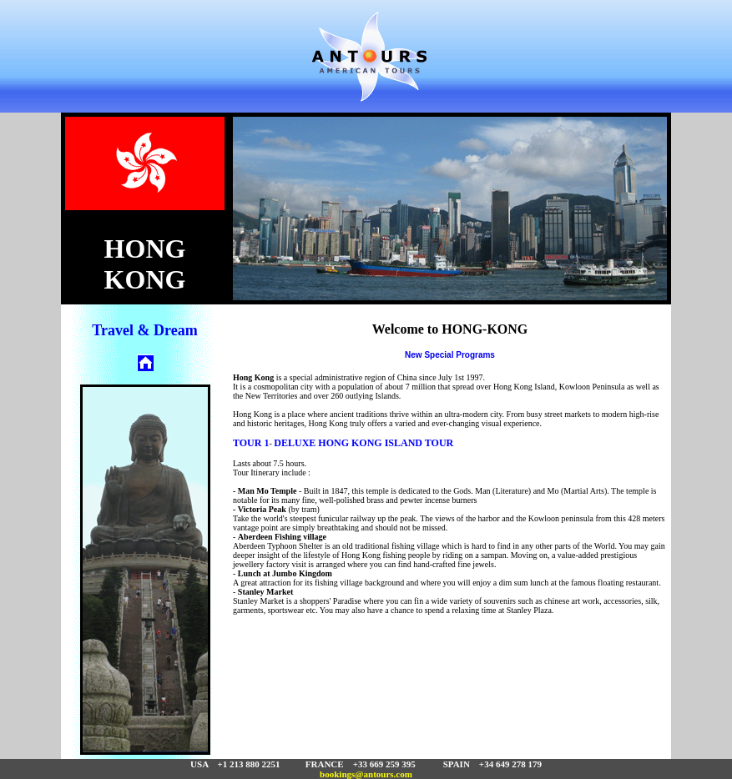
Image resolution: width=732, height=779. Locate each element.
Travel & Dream (144, 330)
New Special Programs (450, 354)
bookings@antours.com (366, 774)
